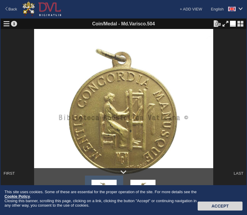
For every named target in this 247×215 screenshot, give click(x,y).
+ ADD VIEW (191, 9)
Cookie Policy (17, 196)
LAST (238, 173)
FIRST (9, 173)
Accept (220, 206)
